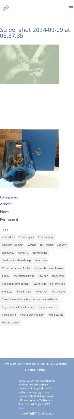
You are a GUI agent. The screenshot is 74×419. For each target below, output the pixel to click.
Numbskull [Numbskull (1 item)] (42, 291)
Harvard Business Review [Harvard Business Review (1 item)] (49, 268)
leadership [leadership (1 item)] (58, 276)
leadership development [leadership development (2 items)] (15, 283)
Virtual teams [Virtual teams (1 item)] (55, 314)
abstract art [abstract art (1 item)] (8, 237)
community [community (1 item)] (8, 252)
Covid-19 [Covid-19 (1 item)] (23, 252)
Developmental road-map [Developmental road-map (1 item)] (16, 260)
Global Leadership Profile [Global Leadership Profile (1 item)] (16, 268)
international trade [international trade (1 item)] (23, 276)
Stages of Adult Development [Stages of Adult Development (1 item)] (18, 307)
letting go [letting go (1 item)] (7, 291)
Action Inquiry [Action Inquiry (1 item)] (45, 237)
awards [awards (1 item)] (31, 245)
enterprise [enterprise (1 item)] (41, 260)
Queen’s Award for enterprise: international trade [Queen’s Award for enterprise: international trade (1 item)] (29, 299)
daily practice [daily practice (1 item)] (39, 252)
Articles (6, 203)
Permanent (9, 219)
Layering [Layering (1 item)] (43, 276)
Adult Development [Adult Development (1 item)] (12, 245)
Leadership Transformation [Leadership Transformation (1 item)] (49, 283)
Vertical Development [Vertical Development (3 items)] (32, 314)
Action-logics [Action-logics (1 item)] (26, 237)
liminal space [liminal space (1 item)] (24, 291)
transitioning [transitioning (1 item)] (9, 314)
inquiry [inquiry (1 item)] (5, 276)
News (4, 211)
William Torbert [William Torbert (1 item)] (10, 322)
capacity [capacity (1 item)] (62, 245)
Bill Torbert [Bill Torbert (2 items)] (46, 245)
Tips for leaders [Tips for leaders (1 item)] (48, 307)
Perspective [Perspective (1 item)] (58, 291)
